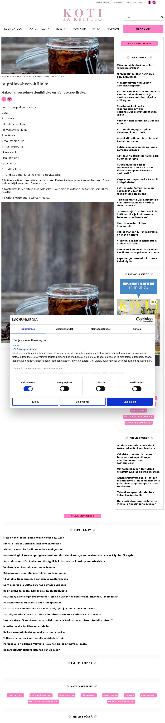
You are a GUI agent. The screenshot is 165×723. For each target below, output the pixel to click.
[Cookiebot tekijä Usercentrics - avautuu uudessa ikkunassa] (138, 319)
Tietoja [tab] (137, 328)
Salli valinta (82, 401)
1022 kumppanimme (24, 349)
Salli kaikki (129, 401)
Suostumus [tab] (28, 328)
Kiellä (35, 401)
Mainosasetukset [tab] (100, 328)
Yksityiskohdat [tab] (64, 328)
